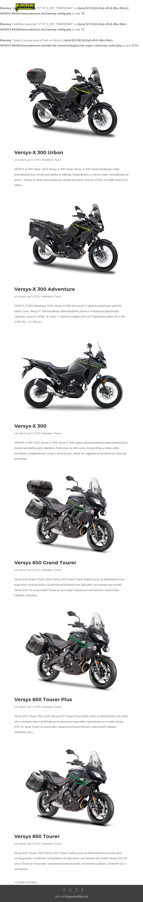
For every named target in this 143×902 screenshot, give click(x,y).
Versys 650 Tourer (37, 836)
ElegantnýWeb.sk (76, 896)
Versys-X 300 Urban (38, 152)
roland (21, 159)
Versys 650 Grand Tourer (45, 563)
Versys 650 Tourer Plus (43, 699)
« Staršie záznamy (25, 882)
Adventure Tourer (52, 159)
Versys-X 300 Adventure (44, 289)
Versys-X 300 (30, 426)
